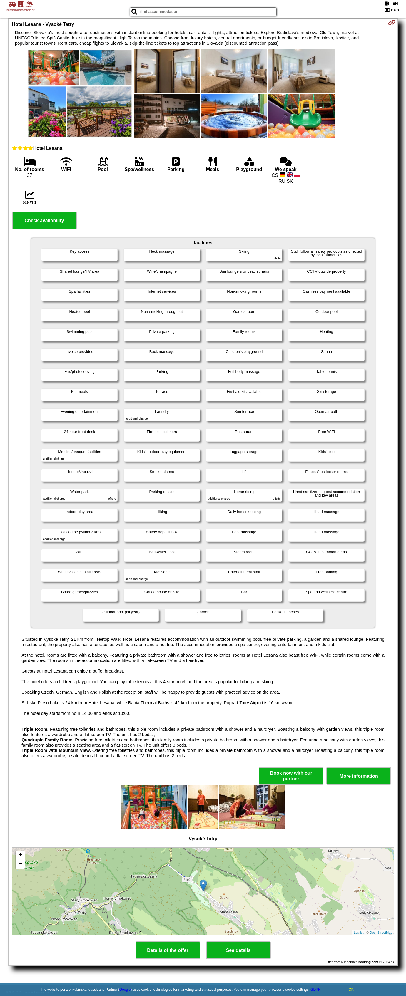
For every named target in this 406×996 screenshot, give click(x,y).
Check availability (44, 220)
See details (238, 950)
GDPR (315, 989)
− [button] (20, 864)
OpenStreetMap (381, 932)
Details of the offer (167, 950)
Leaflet (359, 932)
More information (359, 776)
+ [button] (20, 855)
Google (125, 989)
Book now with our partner (291, 776)
